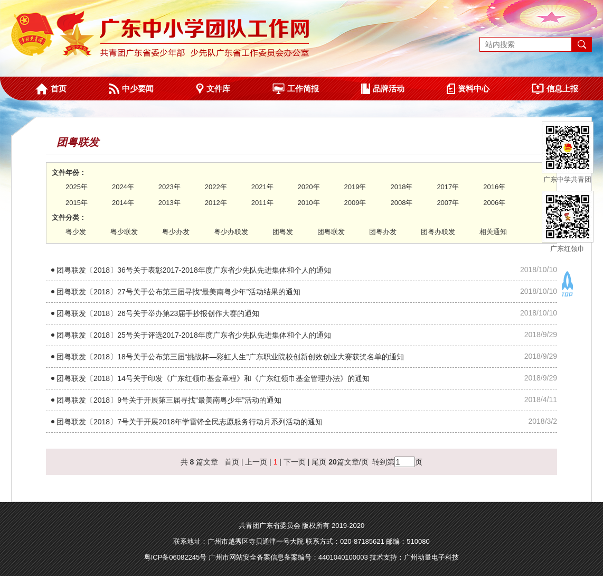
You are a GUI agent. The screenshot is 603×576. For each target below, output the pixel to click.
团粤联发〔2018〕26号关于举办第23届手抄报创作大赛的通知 (157, 313)
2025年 (76, 187)
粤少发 (75, 232)
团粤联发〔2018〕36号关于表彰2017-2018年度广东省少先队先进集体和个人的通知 (193, 270)
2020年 (309, 187)
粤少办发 (176, 232)
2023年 (169, 187)
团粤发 (282, 232)
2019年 (355, 187)
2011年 (262, 203)
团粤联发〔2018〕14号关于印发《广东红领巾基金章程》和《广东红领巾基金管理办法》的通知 (213, 378)
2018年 (401, 187)
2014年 (123, 203)
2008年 (401, 203)
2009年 (355, 203)
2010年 (309, 203)
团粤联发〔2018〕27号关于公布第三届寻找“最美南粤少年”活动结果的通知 (178, 291)
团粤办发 (383, 232)
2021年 (262, 187)
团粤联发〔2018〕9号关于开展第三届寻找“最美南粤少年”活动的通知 (168, 400)
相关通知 (493, 232)
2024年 (123, 187)
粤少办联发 (231, 232)
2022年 (216, 187)
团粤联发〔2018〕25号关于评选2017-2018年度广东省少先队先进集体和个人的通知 (193, 335)
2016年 (494, 187)
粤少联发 (124, 232)
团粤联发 (331, 232)
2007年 (448, 203)
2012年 (216, 203)
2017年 (448, 187)
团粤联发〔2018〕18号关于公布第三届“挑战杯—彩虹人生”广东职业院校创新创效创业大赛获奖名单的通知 (230, 356)
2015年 (76, 203)
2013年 (169, 203)
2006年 (494, 203)
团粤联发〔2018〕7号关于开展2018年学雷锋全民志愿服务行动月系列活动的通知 (189, 421)
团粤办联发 (438, 232)
